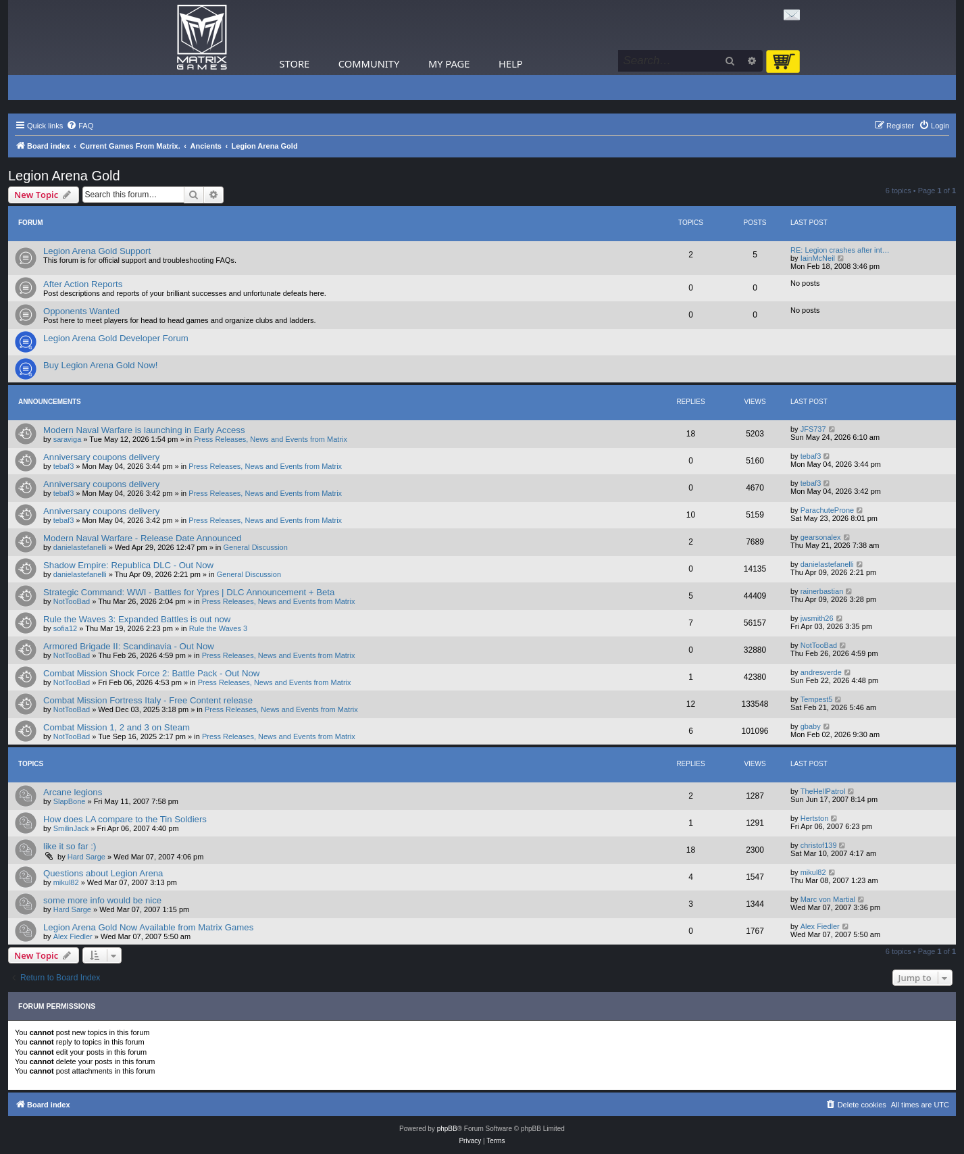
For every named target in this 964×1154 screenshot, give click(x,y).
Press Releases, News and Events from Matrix (270, 439)
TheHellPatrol (823, 791)
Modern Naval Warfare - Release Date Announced (142, 538)
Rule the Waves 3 (218, 628)
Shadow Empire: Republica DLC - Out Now (128, 565)
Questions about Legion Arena (103, 873)
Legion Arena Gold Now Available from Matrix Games (148, 927)
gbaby (811, 726)
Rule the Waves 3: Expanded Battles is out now (136, 619)
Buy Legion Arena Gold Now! (100, 365)
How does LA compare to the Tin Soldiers (125, 819)
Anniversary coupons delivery (101, 457)
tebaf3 (63, 466)
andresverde (821, 672)
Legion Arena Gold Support (97, 251)
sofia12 (65, 628)
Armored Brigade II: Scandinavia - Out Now (128, 646)
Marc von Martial (828, 899)
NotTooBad (71, 601)
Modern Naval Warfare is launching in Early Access (144, 430)
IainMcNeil (818, 258)
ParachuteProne (828, 510)
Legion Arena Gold (64, 175)
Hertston (815, 818)
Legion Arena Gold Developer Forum (115, 338)
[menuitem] (79, 126)
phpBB (447, 1128)
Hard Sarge (86, 857)
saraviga (67, 439)
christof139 (819, 845)
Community (368, 63)
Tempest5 (817, 699)
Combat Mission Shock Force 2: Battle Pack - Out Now (151, 673)
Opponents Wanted (81, 311)
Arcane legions (72, 792)
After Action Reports (82, 284)
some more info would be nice (102, 900)
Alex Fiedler (73, 936)
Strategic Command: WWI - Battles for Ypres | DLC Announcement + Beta (188, 592)
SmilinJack (71, 828)
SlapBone (69, 801)
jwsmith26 (817, 618)
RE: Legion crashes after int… (840, 250)
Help (511, 63)
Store (295, 63)
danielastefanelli (80, 547)
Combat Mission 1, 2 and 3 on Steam (116, 727)
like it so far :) (69, 846)
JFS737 (813, 429)
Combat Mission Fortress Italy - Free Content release (148, 700)
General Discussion (255, 547)
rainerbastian (822, 591)
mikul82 (66, 882)
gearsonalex (821, 537)
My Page (449, 63)
